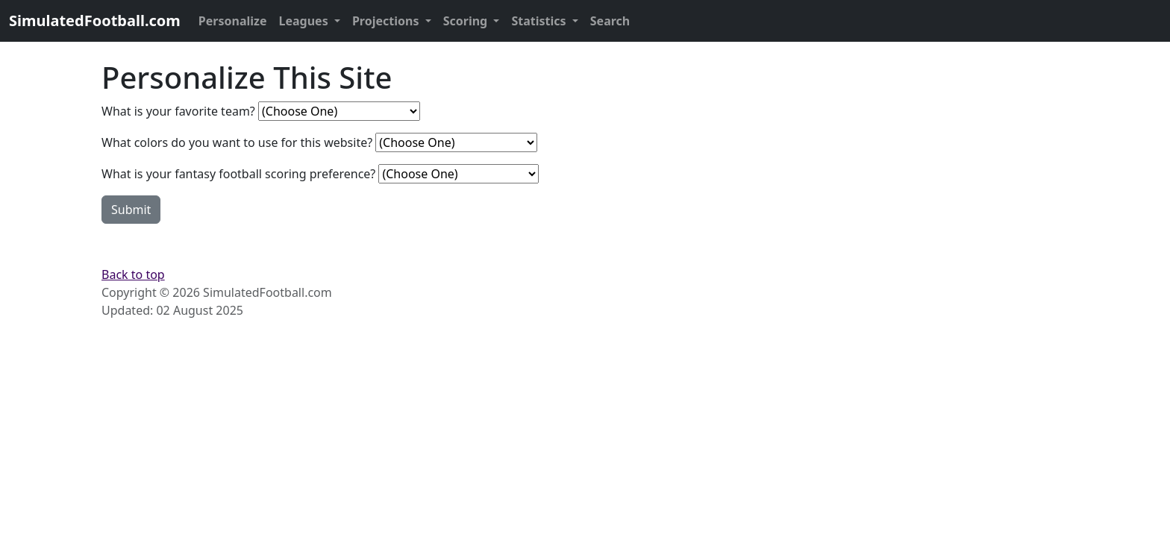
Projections (387, 21)
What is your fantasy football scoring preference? (238, 174)
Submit (131, 209)
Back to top (133, 274)
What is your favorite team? (178, 111)
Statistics (540, 21)
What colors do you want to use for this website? (236, 142)
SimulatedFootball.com (95, 20)
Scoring (467, 21)
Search (610, 21)
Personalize (232, 21)
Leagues (305, 21)
